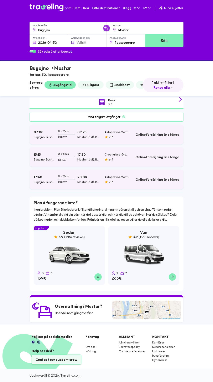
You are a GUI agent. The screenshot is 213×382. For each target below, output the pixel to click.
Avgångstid (60, 85)
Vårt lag (90, 351)
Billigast (90, 85)
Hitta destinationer (106, 8)
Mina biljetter (170, 7)
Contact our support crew (56, 359)
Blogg (127, 8)
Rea (86, 8)
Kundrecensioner (163, 347)
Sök (164, 40)
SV (147, 8)
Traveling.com (70, 375)
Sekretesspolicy (129, 347)
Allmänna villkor (129, 342)
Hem (76, 8)
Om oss (90, 347)
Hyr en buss (159, 360)
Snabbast (120, 85)
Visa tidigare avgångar (106, 117)
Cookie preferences (132, 351)
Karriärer (158, 342)
